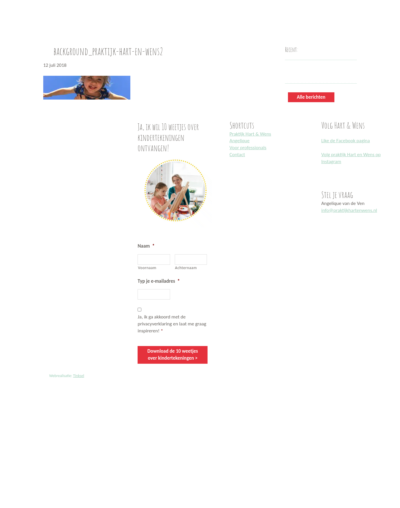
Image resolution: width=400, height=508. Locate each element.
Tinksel (78, 375)
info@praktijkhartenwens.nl (349, 210)
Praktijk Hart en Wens (6, 1)
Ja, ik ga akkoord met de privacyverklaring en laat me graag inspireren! (172, 324)
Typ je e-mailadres (159, 281)
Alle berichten (311, 97)
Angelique (240, 141)
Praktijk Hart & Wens (250, 134)
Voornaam (147, 267)
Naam (146, 246)
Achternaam (186, 267)
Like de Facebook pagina (345, 141)
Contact (237, 155)
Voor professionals (248, 148)
